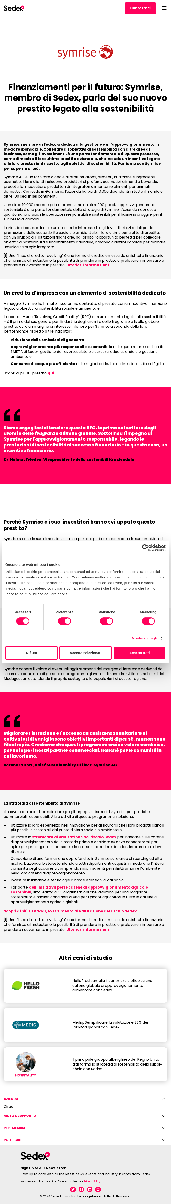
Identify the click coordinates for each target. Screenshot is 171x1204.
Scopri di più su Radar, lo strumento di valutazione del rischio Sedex (70, 911)
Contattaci (140, 8)
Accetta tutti (139, 653)
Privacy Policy (92, 1181)
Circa (8, 1106)
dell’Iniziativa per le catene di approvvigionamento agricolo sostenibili (79, 890)
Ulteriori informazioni (87, 265)
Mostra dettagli (144, 638)
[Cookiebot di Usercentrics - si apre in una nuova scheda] (145, 547)
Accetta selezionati (85, 653)
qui (51, 373)
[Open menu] (163, 8)
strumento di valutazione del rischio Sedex (74, 837)
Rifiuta (31, 653)
